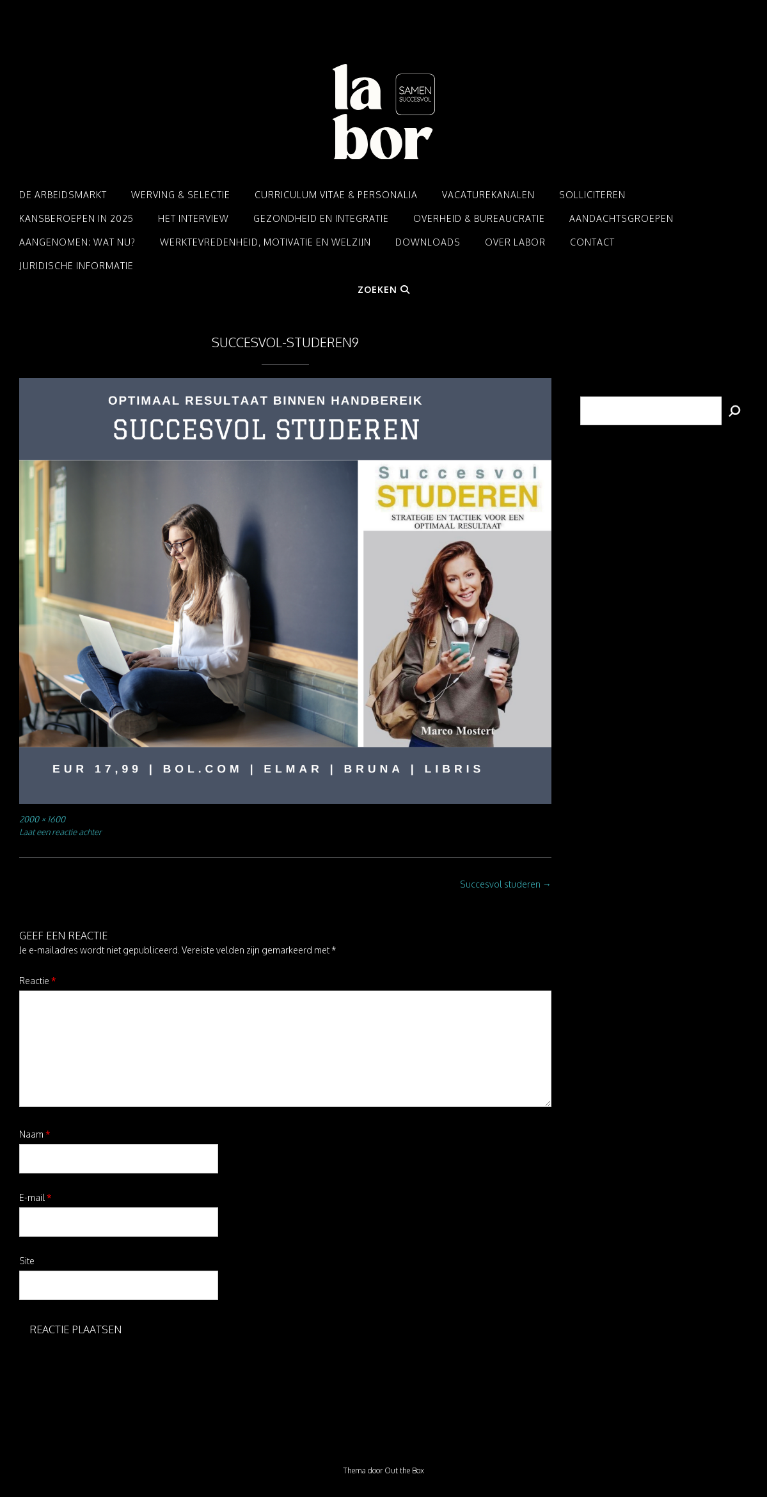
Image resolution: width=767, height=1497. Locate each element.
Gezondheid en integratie (321, 218)
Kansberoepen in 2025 (76, 218)
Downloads (428, 242)
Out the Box (404, 1470)
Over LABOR (515, 242)
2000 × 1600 (42, 818)
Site (27, 1260)
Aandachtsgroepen (621, 218)
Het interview (193, 218)
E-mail (35, 1197)
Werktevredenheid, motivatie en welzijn (265, 242)
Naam (35, 1134)
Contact (592, 242)
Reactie (37, 980)
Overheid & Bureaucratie (479, 218)
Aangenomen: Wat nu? (77, 242)
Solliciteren (592, 194)
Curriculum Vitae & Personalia (336, 194)
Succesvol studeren (505, 884)
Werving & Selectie (180, 194)
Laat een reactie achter (60, 831)
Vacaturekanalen (488, 194)
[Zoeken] (735, 410)
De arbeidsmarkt (63, 194)
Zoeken (384, 289)
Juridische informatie (76, 265)
